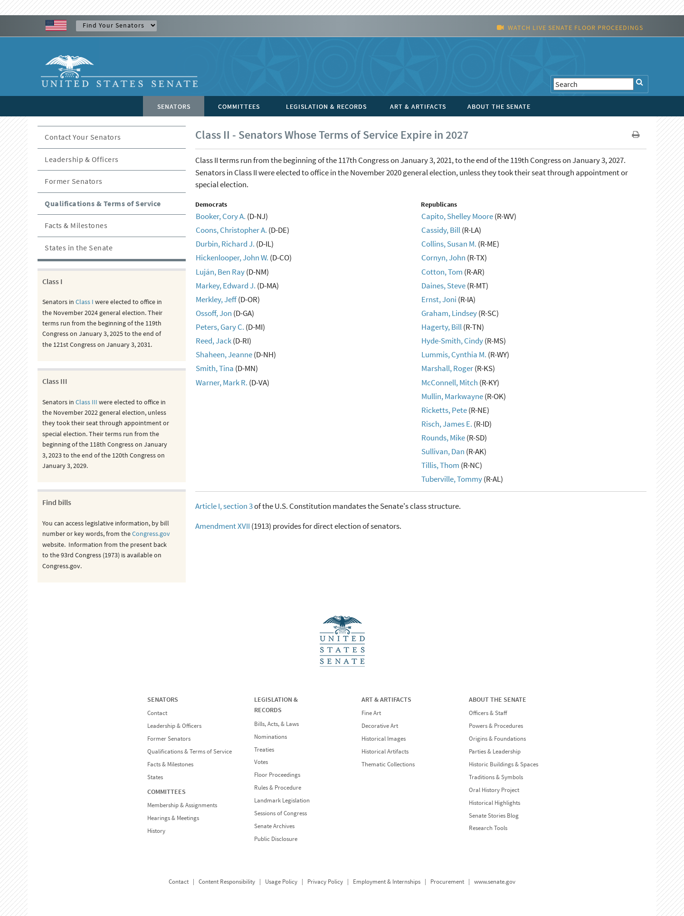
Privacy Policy (325, 882)
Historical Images (383, 739)
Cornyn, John (443, 257)
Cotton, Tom (442, 272)
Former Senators (74, 181)
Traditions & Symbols (496, 777)
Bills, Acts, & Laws (276, 724)
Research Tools (488, 828)
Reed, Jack (213, 340)
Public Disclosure (275, 839)
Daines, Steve (443, 285)
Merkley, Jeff (216, 299)
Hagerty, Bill (441, 327)
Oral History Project (494, 790)
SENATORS (162, 699)
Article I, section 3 (224, 506)
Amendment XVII (222, 526)
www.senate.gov (494, 882)
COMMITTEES (166, 791)
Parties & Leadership (495, 751)
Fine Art (371, 713)
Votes (261, 762)
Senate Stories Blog (494, 815)
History (156, 831)
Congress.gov (151, 533)
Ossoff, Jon (214, 313)
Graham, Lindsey (449, 313)
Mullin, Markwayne (452, 396)
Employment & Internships (386, 882)
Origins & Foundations (497, 739)
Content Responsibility (227, 882)
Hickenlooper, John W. (232, 257)
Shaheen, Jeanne (224, 354)
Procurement (447, 882)
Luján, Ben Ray (220, 272)
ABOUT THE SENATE (497, 699)
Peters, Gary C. (220, 327)
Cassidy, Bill (440, 230)
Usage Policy (281, 882)
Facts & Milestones (76, 225)
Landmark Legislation (282, 800)
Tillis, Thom (440, 465)
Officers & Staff (488, 713)
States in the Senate (79, 247)
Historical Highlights (494, 803)
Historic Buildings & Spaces (503, 764)
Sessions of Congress (280, 813)
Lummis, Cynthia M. (453, 354)
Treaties (264, 749)
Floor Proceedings (277, 775)
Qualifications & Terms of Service (103, 203)
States (155, 777)
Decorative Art (379, 726)
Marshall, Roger (447, 368)
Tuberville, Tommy (451, 479)
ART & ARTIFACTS (386, 699)
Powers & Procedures (496, 726)
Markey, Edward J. (226, 285)
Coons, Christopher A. (231, 230)
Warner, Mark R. (221, 382)
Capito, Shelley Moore (457, 216)
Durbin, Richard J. (225, 244)
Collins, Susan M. (448, 244)
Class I (85, 301)
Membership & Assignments (182, 805)
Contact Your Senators (83, 137)
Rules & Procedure (277, 787)
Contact (157, 713)
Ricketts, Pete (444, 410)
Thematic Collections (388, 764)
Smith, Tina (215, 368)
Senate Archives (274, 826)
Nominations (270, 737)
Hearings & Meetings (173, 818)
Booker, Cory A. (221, 216)
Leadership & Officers (82, 159)
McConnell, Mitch (449, 382)
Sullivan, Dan (443, 451)
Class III (86, 402)
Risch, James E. (446, 424)
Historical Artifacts (384, 751)
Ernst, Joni (438, 299)
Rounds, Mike (443, 437)
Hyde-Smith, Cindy (452, 340)
